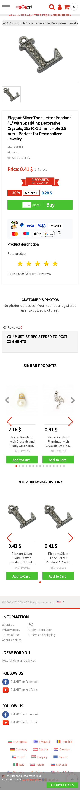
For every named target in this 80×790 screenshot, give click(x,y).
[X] (3, 776)
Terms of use (11, 635)
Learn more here (32, 779)
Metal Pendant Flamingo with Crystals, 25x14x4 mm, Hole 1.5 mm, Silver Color (58, 441)
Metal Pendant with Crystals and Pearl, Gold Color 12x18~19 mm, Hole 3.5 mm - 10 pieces (22, 441)
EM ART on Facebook (20, 682)
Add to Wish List (19, 158)
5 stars (55, 263)
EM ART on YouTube (19, 690)
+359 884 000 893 (61, 15)
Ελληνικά (41, 742)
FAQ (31, 625)
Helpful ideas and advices (19, 660)
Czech (18, 757)
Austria (40, 749)
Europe (60, 757)
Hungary (39, 757)
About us (8, 625)
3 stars (37, 263)
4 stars (46, 263)
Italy (18, 764)
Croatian (62, 749)
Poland (37, 764)
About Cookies (12, 640)
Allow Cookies (62, 785)
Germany (18, 749)
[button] (16, 466)
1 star (20, 263)
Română (64, 742)
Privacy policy (11, 630)
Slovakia (59, 764)
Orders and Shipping (41, 635)
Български (18, 742)
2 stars (29, 263)
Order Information (40, 630)
